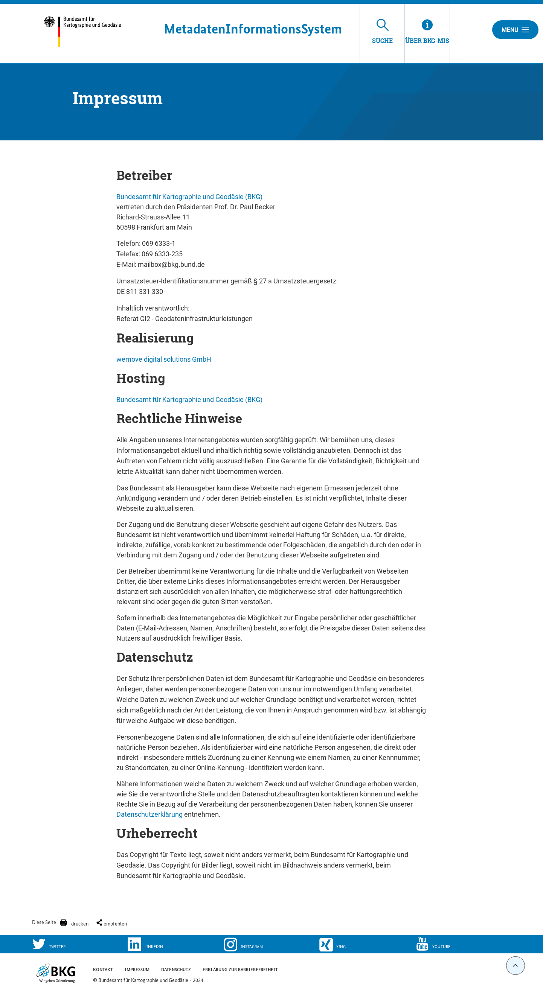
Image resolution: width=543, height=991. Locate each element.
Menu (515, 29)
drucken (79, 923)
